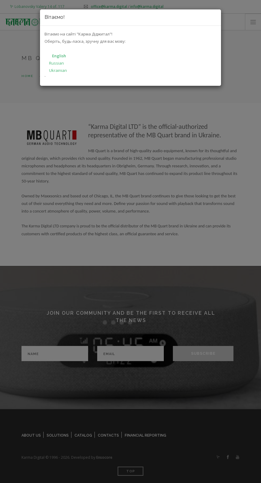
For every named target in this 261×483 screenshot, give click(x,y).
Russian (56, 63)
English (59, 56)
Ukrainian (58, 70)
